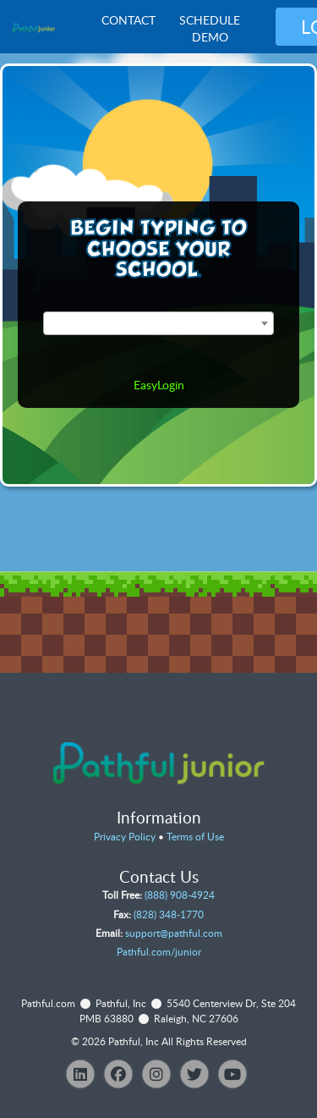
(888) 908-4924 (180, 895)
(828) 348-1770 (169, 914)
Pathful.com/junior (159, 952)
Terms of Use (195, 836)
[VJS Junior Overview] (34, 27)
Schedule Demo (209, 28)
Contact (128, 20)
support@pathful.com (173, 933)
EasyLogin (159, 385)
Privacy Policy (125, 836)
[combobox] (158, 323)
